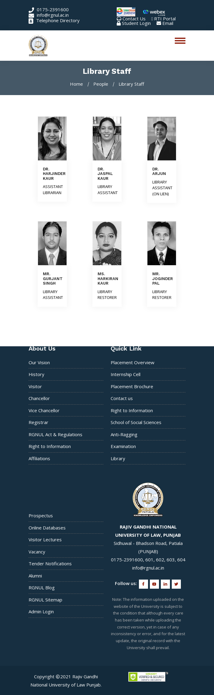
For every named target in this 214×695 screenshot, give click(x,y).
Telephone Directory (54, 20)
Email (167, 23)
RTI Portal (165, 18)
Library (118, 458)
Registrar (38, 422)
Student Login (136, 23)
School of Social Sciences (136, 422)
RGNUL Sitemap (45, 600)
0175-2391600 (49, 9)
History (36, 374)
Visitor (35, 386)
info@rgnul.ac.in (49, 15)
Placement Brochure (132, 386)
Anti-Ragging (124, 434)
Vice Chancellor (44, 410)
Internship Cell (125, 374)
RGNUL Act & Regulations (55, 434)
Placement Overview (132, 362)
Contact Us (134, 18)
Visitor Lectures (45, 539)
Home (76, 84)
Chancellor (39, 398)
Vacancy (37, 552)
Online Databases (47, 528)
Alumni (35, 576)
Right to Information (50, 446)
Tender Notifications (50, 563)
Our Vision (39, 362)
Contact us (122, 398)
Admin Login (41, 611)
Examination (123, 446)
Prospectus (41, 515)
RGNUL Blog (42, 587)
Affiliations (39, 458)
